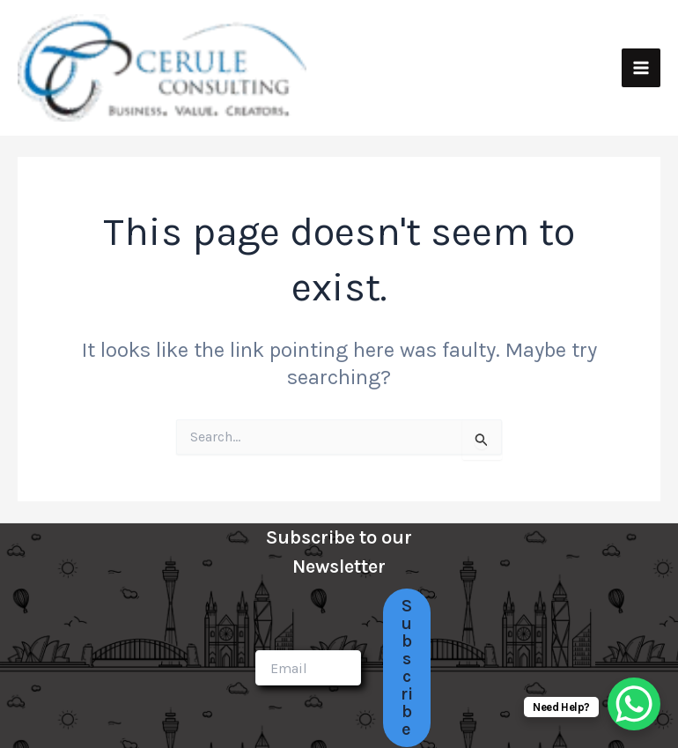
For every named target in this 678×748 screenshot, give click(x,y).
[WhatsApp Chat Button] (634, 704)
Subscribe (407, 667)
